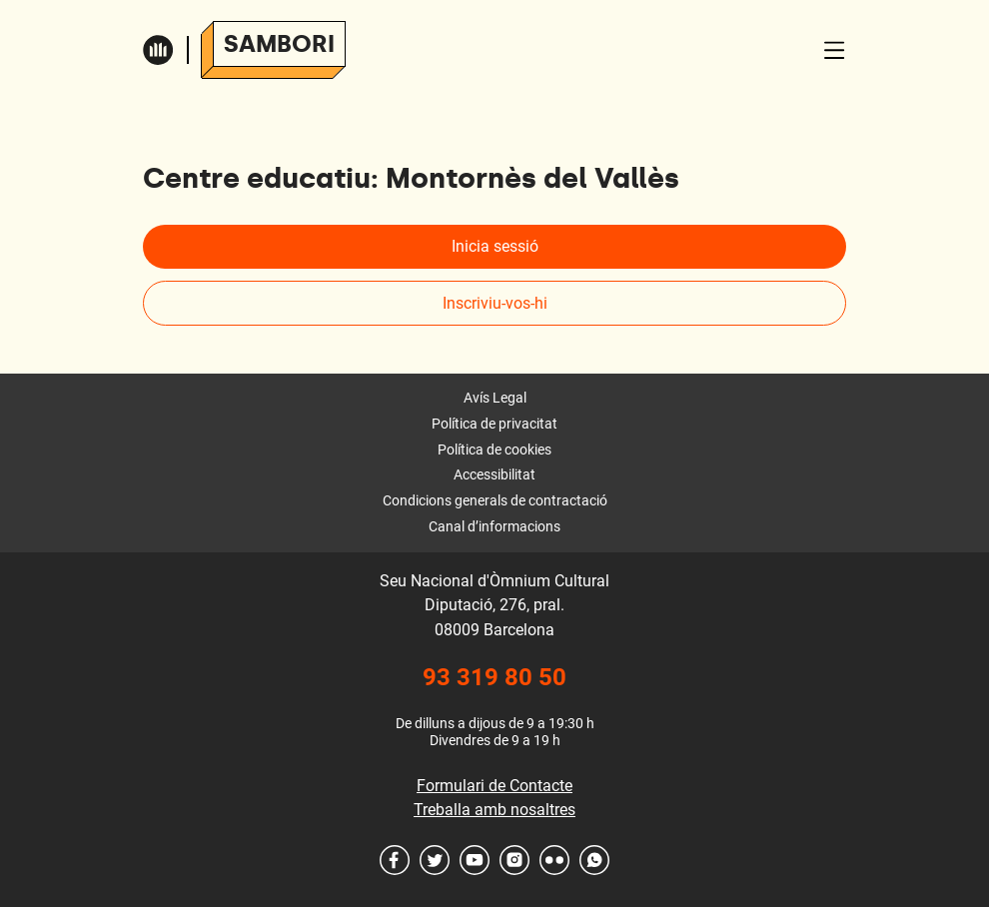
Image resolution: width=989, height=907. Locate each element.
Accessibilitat (494, 474)
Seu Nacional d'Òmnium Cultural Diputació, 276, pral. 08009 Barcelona (494, 605)
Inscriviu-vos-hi (495, 303)
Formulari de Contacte (494, 785)
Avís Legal (495, 398)
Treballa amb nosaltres (494, 809)
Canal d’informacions (494, 526)
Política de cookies (494, 449)
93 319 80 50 (494, 677)
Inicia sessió (495, 246)
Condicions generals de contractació (495, 500)
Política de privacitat (494, 424)
